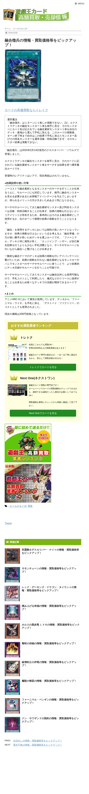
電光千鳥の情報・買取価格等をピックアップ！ (37, 745)
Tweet (8, 523)
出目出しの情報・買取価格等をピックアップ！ (37, 740)
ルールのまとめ (18, 506)
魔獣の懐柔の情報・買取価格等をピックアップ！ (49, 681)
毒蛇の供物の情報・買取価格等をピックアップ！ (49, 643)
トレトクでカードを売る (43, 367)
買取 (30, 506)
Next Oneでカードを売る (43, 413)
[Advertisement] (26, 772)
